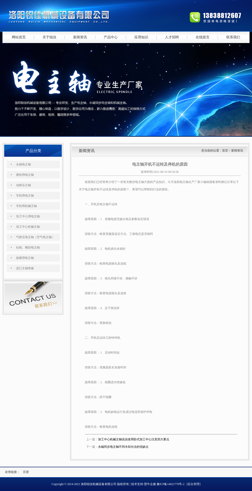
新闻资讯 (80, 37)
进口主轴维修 (25, 268)
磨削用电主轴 (25, 175)
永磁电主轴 (23, 164)
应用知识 (141, 37)
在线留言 (203, 37)
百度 (26, 472)
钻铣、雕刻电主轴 (28, 247)
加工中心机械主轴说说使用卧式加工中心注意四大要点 (133, 439)
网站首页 (19, 37)
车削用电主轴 (25, 195)
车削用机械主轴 (26, 206)
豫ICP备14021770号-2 (171, 484)
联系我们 (233, 37)
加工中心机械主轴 (28, 226)
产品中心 (111, 37)
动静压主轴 (23, 185)
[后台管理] (193, 484)
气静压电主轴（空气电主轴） (35, 237)
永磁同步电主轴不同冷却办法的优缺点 (123, 446)
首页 (225, 150)
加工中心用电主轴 (28, 216)
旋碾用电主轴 (25, 258)
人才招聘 (172, 37)
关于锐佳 (49, 37)
